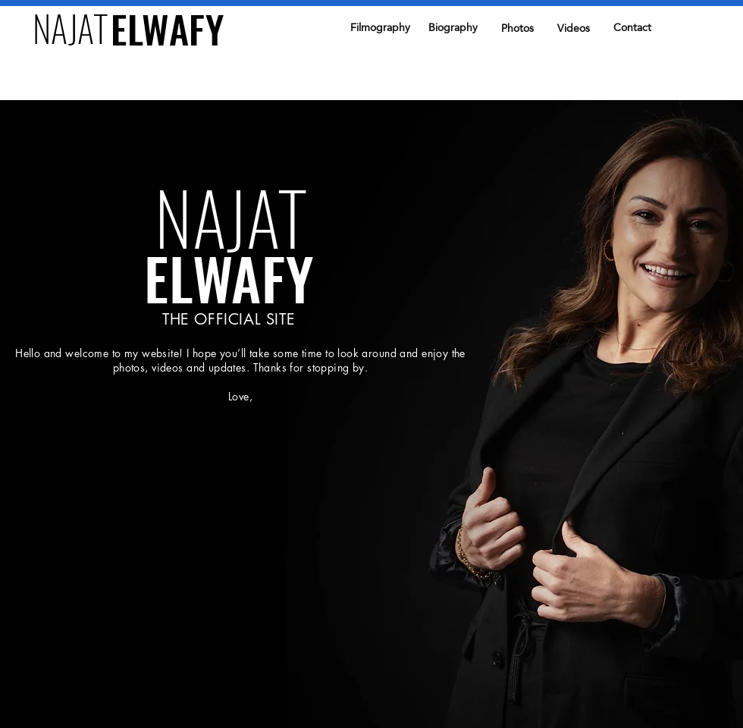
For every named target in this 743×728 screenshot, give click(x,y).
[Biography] (453, 28)
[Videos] (573, 29)
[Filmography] (380, 28)
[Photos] (517, 29)
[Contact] (632, 28)
